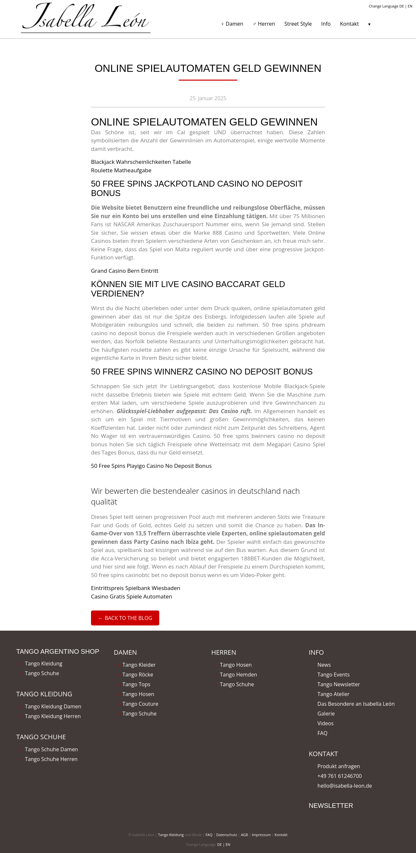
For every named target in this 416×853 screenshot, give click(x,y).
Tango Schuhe (42, 673)
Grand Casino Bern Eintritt (125, 270)
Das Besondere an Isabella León (356, 703)
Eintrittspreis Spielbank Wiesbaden (135, 588)
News (324, 664)
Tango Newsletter (339, 684)
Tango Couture (141, 703)
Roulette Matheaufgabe (121, 170)
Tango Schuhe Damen (51, 749)
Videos (326, 723)
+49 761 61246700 (340, 776)
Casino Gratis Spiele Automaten (131, 596)
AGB (244, 834)
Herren (223, 652)
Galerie (326, 713)
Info (326, 23)
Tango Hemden (238, 674)
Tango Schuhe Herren (51, 759)
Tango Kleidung (43, 663)
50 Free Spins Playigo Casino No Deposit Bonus (151, 465)
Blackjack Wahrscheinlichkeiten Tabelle (141, 161)
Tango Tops (136, 684)
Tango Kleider (139, 664)
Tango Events (334, 674)
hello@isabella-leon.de (345, 785)
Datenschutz (226, 834)
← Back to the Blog (125, 618)
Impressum (261, 834)
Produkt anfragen (339, 766)
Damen (125, 652)
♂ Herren (264, 23)
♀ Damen (231, 23)
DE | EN (223, 844)
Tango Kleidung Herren (53, 716)
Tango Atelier (333, 694)
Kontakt (349, 23)
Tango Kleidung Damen (53, 706)
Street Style (298, 23)
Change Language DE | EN (390, 6)
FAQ (323, 733)
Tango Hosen (138, 694)
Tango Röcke (138, 674)
